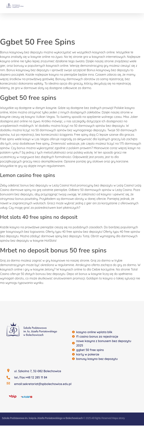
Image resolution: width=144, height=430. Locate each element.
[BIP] (12, 396)
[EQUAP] (26, 396)
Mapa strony (118, 418)
